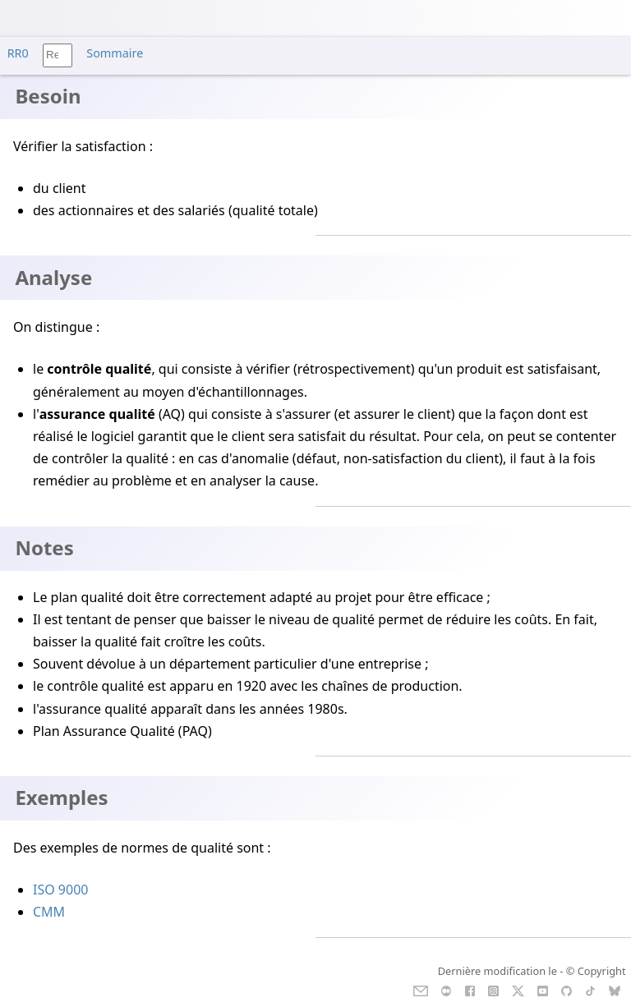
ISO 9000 (60, 890)
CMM (49, 912)
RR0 (18, 53)
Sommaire (114, 53)
